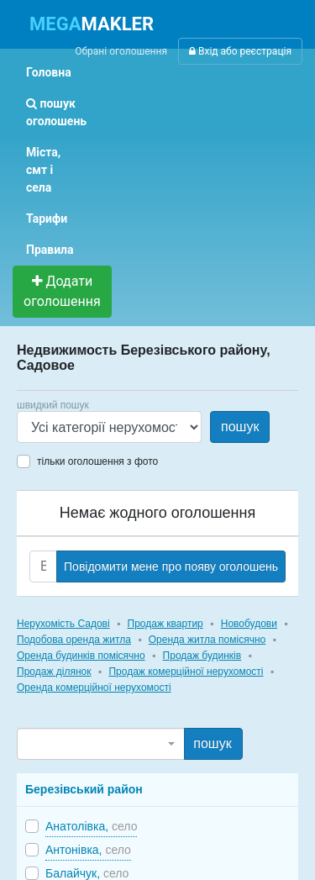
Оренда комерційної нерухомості (94, 687)
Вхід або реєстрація (240, 51)
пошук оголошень (56, 112)
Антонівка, (88, 849)
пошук (240, 426)
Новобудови (249, 624)
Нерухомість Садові (63, 624)
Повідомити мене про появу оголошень (171, 566)
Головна (48, 72)
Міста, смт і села (43, 169)
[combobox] (101, 744)
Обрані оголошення (121, 51)
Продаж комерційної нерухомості (185, 671)
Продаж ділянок (54, 671)
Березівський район (84, 789)
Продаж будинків (202, 655)
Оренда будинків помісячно (81, 655)
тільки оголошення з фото (97, 461)
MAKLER (91, 23)
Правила (50, 249)
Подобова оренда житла (74, 640)
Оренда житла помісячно (207, 640)
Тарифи (46, 218)
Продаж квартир (165, 624)
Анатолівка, (91, 826)
